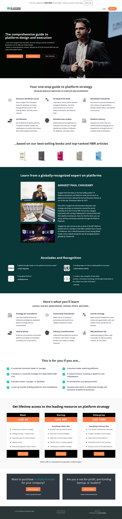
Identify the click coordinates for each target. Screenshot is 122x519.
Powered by (97, 513)
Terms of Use (61, 511)
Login (104, 9)
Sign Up (112, 9)
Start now (88, 3)
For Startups (33, 56)
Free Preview (49, 56)
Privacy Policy (61, 513)
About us (97, 511)
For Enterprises (15, 56)
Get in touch (33, 489)
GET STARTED (23, 454)
